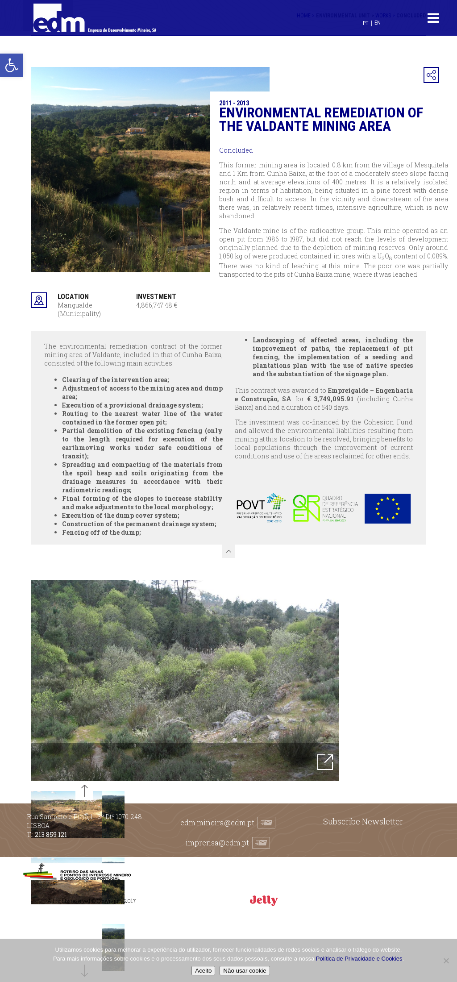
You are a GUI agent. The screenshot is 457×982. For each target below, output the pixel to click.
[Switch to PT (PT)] (366, 23)
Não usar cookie (244, 970)
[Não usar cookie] (445, 960)
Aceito (203, 970)
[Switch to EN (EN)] (377, 22)
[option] (185, 680)
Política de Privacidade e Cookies (359, 958)
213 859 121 (51, 834)
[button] (11, 65)
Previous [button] (24, 680)
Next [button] (345, 680)
